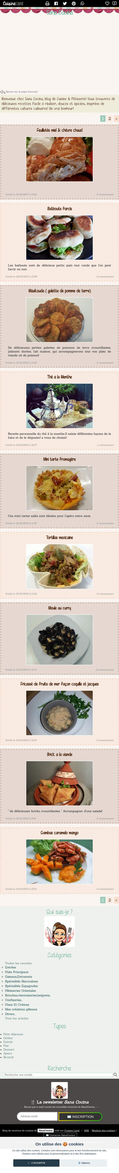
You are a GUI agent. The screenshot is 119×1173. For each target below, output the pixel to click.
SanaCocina (45, 1130)
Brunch (8, 1057)
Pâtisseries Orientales (20, 991)
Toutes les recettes (18, 963)
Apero (7, 1053)
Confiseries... (14, 1000)
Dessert (8, 1049)
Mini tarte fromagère (59, 459)
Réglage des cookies (103, 1130)
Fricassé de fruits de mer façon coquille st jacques (59, 684)
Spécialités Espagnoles (21, 986)
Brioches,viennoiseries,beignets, (27, 995)
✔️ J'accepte (36, 1163)
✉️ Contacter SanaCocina (60, 1135)
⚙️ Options (84, 1163)
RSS (86, 1130)
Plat (6, 1046)
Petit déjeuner (13, 1034)
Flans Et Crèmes (17, 1005)
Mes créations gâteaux (21, 1009)
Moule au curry (59, 608)
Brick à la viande (59, 755)
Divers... (10, 1014)
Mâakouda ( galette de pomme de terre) (60, 291)
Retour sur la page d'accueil (22, 91)
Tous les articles (16, 1018)
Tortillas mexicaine (59, 538)
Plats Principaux (16, 972)
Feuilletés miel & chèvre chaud (59, 130)
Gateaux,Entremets (18, 977)
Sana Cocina (59, 12)
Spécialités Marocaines (21, 981)
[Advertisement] (31, 54)
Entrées (10, 967)
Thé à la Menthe (59, 377)
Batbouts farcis (59, 209)
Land (71, 1130)
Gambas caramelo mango (59, 833)
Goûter (8, 1038)
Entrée (8, 1042)
